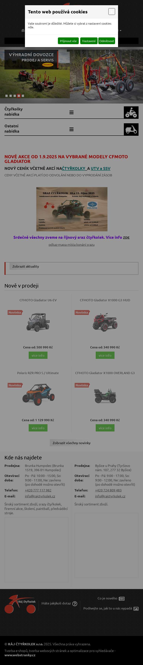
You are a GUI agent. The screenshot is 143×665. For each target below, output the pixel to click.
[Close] (111, 11)
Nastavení (89, 41)
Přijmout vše (68, 41)
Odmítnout (106, 41)
